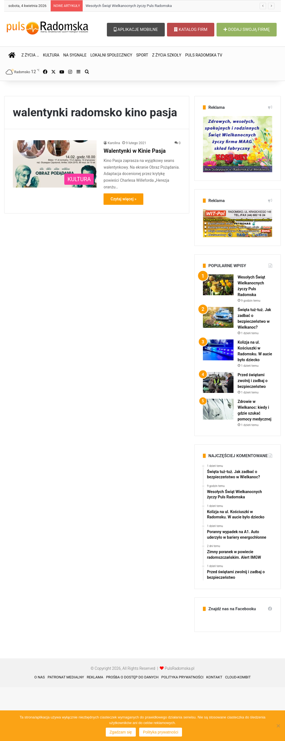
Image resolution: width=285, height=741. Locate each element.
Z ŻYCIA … (30, 55)
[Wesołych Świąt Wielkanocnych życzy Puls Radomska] (218, 338)
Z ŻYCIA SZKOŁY (166, 55)
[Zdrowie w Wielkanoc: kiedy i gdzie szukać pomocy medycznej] (218, 462)
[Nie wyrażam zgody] (278, 725)
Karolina (114, 197)
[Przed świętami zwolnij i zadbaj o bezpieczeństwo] (218, 436)
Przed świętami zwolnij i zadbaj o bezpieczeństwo (252, 434)
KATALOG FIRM (190, 29)
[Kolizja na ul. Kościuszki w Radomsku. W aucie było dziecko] (218, 403)
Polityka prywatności (160, 732)
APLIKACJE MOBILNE (136, 29)
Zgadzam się (121, 732)
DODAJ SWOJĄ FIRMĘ (246, 29)
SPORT (142, 55)
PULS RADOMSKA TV (203, 55)
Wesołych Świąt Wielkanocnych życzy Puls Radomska (128, 6)
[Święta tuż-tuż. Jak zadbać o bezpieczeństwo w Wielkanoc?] (218, 371)
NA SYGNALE (75, 55)
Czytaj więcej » (123, 252)
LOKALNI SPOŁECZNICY (111, 55)
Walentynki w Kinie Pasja (135, 204)
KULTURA (51, 55)
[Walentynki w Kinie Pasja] (55, 217)
